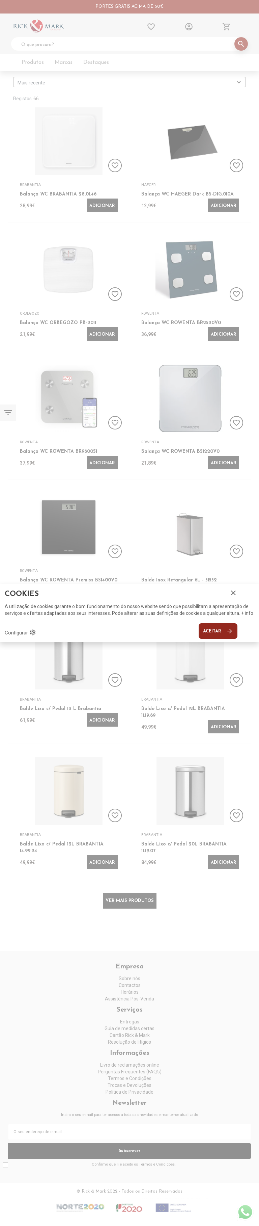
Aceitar (218, 631)
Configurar (20, 632)
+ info (247, 613)
